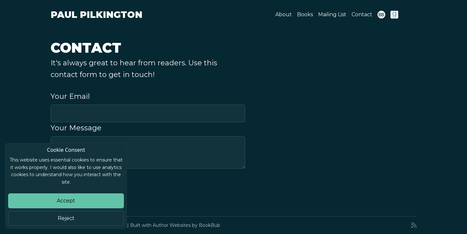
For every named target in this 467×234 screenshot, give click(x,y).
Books (305, 14)
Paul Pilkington (96, 14)
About (283, 14)
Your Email (70, 96)
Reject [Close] (66, 218)
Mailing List (332, 14)
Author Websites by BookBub (186, 225)
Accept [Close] (66, 201)
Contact (362, 14)
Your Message (76, 128)
